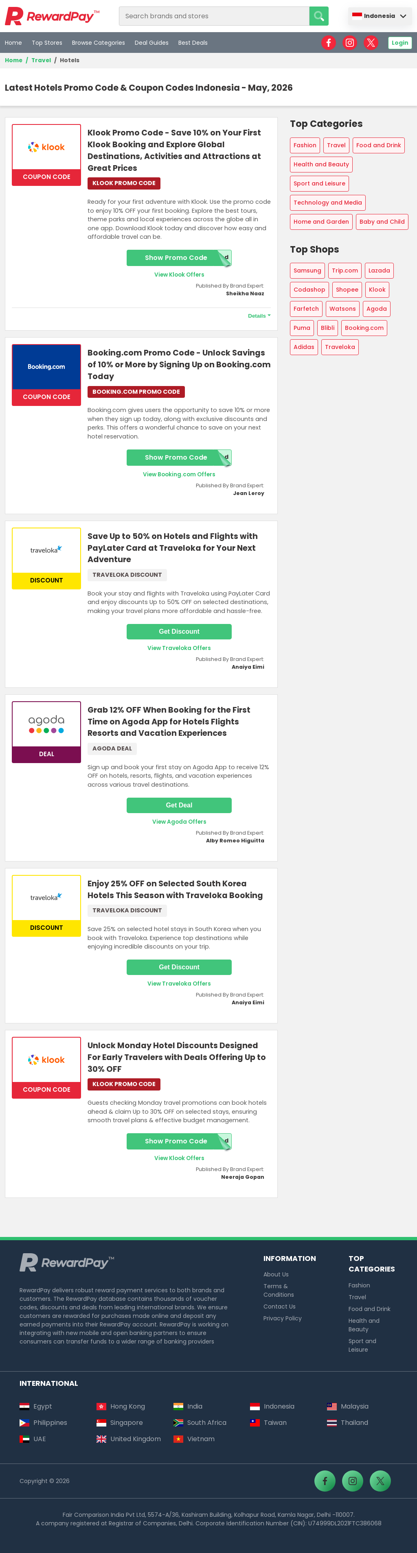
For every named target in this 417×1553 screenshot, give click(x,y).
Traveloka (340, 347)
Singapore (120, 1422)
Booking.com (364, 328)
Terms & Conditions (278, 1290)
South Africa (199, 1422)
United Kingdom (129, 1439)
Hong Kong (121, 1406)
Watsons (342, 309)
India (187, 1406)
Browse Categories (98, 43)
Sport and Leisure (319, 183)
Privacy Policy (282, 1318)
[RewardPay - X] (371, 42)
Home (13, 43)
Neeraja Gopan (242, 1176)
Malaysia (348, 1406)
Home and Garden (321, 222)
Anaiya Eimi (248, 666)
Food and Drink (378, 145)
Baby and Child (382, 222)
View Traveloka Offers (179, 648)
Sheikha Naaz (245, 293)
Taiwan (268, 1422)
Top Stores (47, 43)
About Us (276, 1274)
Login (400, 43)
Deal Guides (152, 43)
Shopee (347, 290)
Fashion (305, 145)
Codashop (309, 290)
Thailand (347, 1422)
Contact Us (279, 1306)
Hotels (69, 60)
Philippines (43, 1422)
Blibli (327, 328)
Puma (302, 328)
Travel (41, 60)
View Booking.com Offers (179, 474)
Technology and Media (328, 202)
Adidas (304, 347)
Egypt (36, 1406)
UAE (33, 1439)
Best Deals (193, 43)
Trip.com (345, 270)
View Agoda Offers (179, 822)
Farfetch (306, 309)
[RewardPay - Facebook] (328, 42)
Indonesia (373, 16)
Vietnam (194, 1439)
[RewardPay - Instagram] (349, 42)
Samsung (307, 270)
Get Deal (179, 805)
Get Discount (179, 631)
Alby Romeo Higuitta (235, 840)
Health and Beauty (321, 164)
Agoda (377, 309)
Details (257, 316)
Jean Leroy (248, 493)
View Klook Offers (179, 275)
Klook (377, 290)
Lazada (379, 270)
